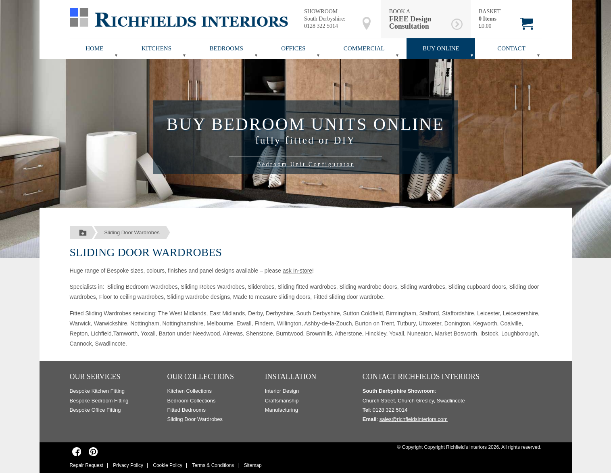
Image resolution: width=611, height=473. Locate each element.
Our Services (95, 377)
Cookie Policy (167, 465)
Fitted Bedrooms (186, 410)
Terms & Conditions (213, 465)
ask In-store (297, 270)
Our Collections (200, 377)
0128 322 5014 (321, 26)
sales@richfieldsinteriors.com (414, 419)
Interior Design (282, 391)
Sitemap (253, 465)
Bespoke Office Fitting (95, 410)
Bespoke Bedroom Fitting (99, 401)
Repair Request (86, 465)
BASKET (489, 11)
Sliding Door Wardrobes (132, 232)
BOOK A (418, 19)
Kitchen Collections (189, 391)
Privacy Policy (128, 465)
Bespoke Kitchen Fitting (97, 391)
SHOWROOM (321, 11)
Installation (291, 377)
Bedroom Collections (191, 401)
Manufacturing (281, 410)
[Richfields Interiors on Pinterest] (93, 451)
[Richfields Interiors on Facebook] (77, 451)
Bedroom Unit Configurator (305, 164)
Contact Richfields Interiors (421, 377)
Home (94, 48)
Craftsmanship (282, 401)
